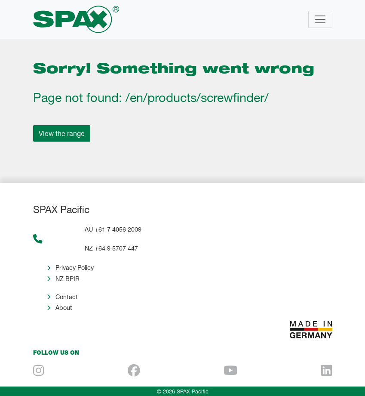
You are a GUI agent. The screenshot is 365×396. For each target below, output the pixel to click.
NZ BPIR (67, 278)
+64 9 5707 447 (116, 248)
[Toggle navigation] (320, 19)
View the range (62, 133)
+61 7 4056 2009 (118, 229)
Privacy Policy (74, 267)
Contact (66, 296)
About (63, 307)
